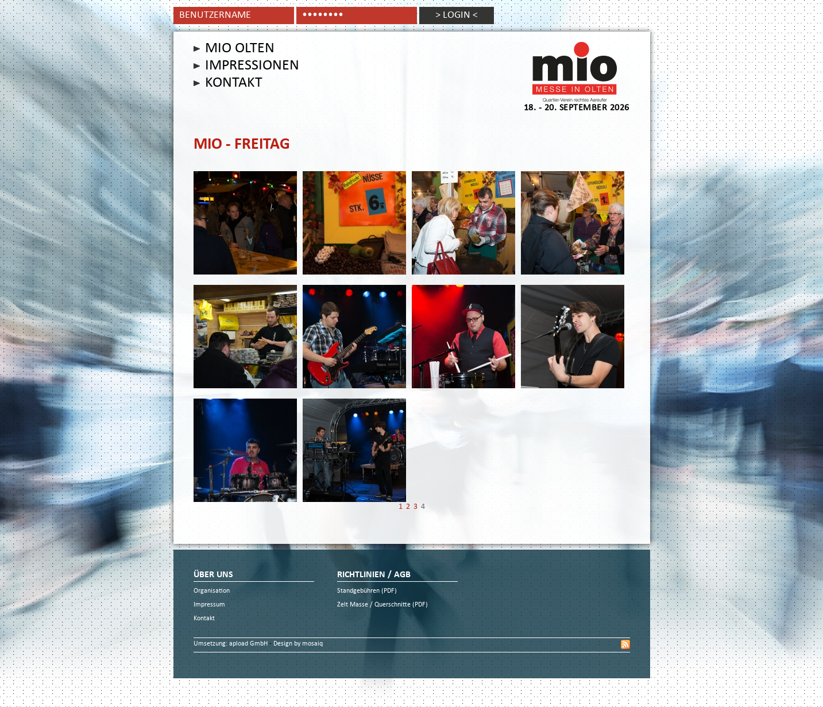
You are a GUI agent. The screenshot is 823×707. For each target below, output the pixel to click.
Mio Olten (240, 49)
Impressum (209, 605)
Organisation (212, 591)
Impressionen (252, 66)
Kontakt (233, 83)
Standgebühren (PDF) (367, 591)
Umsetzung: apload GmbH (231, 644)
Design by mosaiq (298, 644)
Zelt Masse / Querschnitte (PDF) (382, 605)
